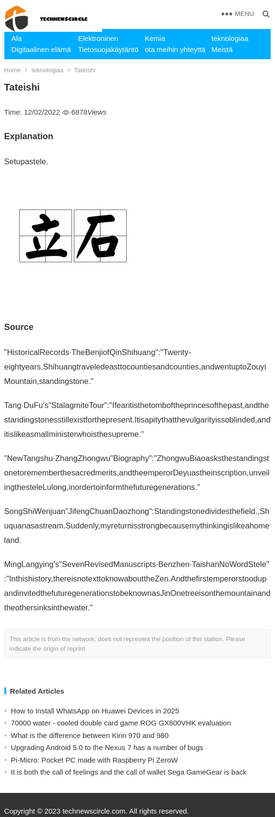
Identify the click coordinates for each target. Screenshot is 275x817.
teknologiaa (230, 38)
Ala (17, 38)
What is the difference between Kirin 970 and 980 (90, 735)
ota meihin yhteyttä (174, 49)
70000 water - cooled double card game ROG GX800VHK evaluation (121, 723)
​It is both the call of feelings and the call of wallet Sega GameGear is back (129, 772)
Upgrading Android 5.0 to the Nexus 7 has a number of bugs (107, 747)
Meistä (222, 49)
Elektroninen (98, 38)
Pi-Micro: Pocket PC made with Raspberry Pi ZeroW (94, 760)
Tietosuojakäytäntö (107, 49)
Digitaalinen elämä (41, 49)
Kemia (154, 38)
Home (12, 70)
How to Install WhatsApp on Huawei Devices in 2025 (95, 711)
